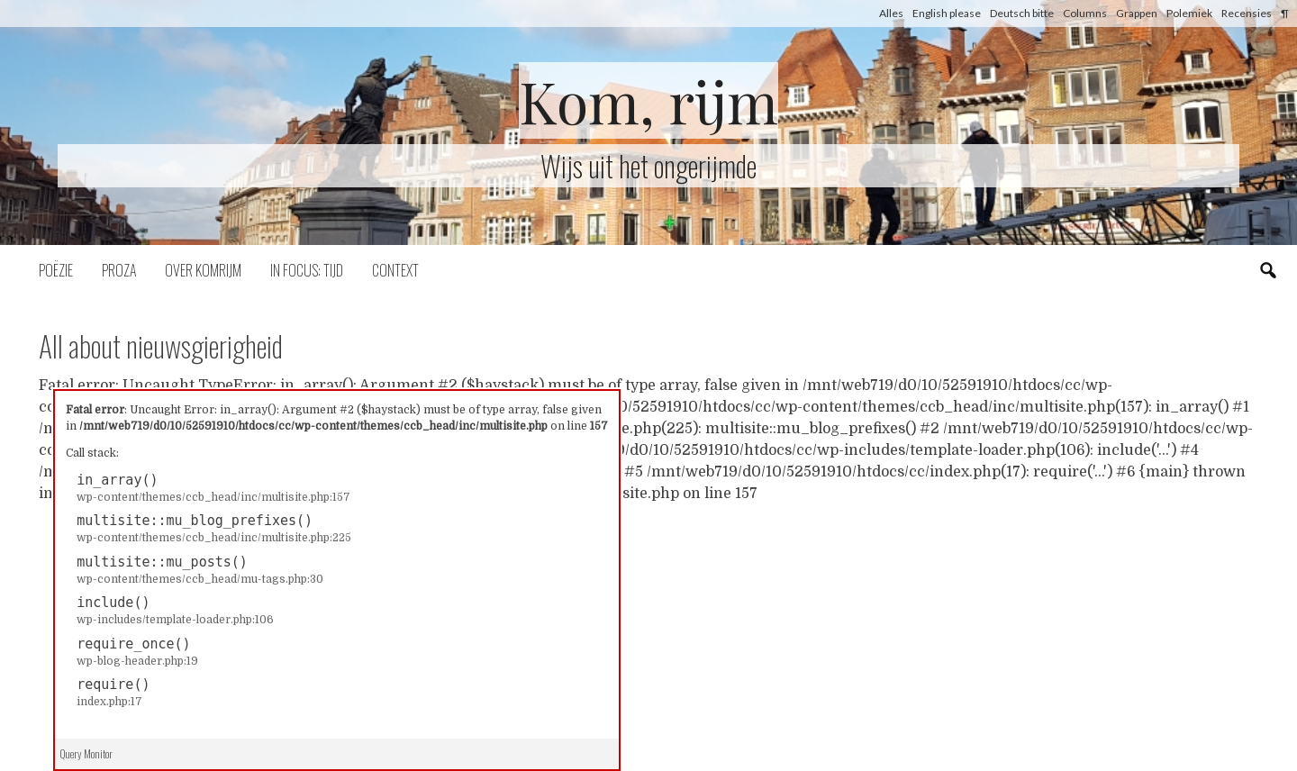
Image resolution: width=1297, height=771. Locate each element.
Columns (1085, 13)
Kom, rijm (648, 100)
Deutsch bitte (1022, 13)
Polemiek (1189, 13)
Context (395, 270)
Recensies (1246, 13)
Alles (891, 13)
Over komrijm (203, 270)
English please (946, 13)
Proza (119, 270)
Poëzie (56, 270)
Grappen (1136, 13)
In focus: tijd (306, 270)
